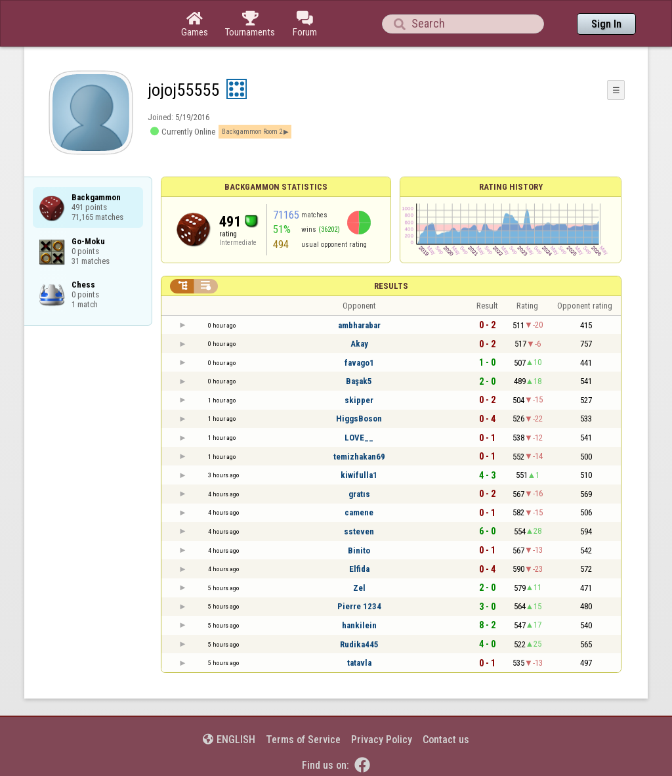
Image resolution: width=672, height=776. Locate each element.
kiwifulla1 (359, 475)
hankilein (359, 625)
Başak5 (359, 381)
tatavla (359, 663)
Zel (359, 588)
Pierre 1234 (359, 606)
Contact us (446, 739)
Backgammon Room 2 (252, 131)
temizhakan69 (359, 457)
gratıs (359, 494)
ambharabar (359, 325)
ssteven (359, 531)
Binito (359, 550)
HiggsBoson (359, 418)
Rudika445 (359, 644)
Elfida (359, 569)
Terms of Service (303, 739)
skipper (359, 400)
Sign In (606, 24)
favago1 (359, 363)
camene (359, 512)
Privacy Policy (381, 739)
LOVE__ (359, 437)
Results (391, 286)
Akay (359, 344)
